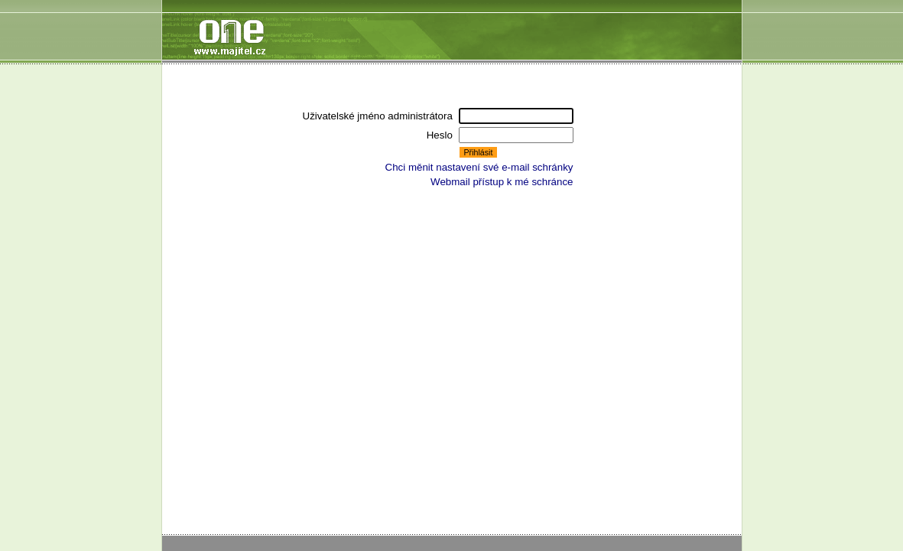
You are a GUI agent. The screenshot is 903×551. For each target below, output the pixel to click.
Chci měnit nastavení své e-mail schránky (479, 167)
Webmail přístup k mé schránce (501, 181)
